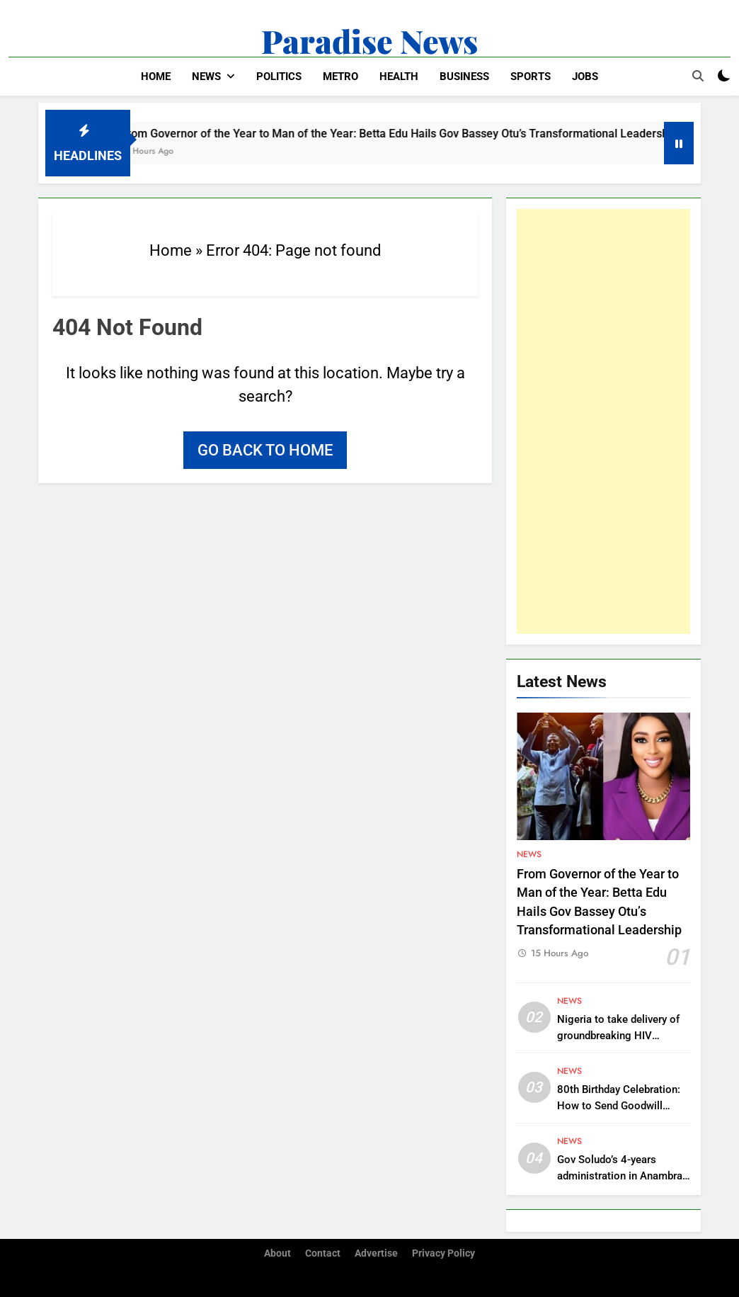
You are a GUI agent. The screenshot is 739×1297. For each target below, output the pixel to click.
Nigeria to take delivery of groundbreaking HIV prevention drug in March (618, 1035)
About (277, 1253)
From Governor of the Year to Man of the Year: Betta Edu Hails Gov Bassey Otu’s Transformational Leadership (409, 133)
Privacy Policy (443, 1253)
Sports (530, 76)
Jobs (585, 76)
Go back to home (265, 450)
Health (398, 76)
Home (156, 76)
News (206, 76)
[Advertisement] (603, 421)
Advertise (376, 1253)
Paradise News (369, 40)
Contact (322, 1253)
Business (464, 76)
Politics (279, 76)
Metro (340, 76)
